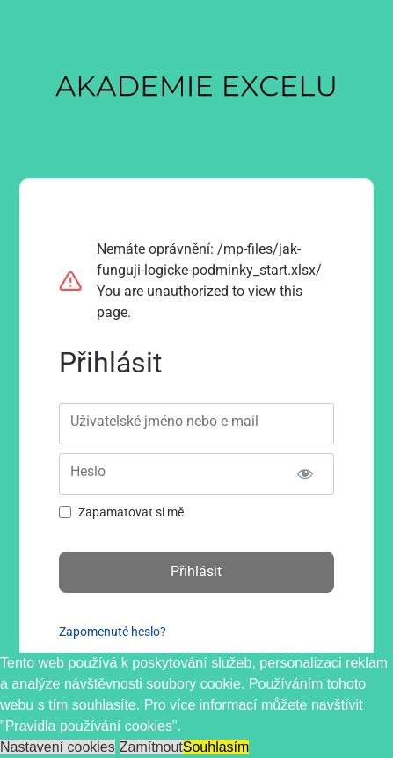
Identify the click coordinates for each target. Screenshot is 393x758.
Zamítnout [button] (151, 747)
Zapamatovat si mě (131, 512)
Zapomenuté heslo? (112, 631)
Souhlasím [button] (216, 747)
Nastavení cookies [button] (57, 747)
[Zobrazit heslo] (305, 474)
